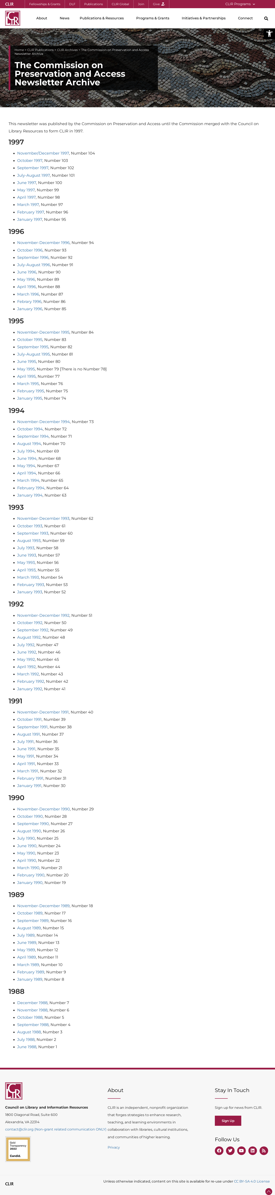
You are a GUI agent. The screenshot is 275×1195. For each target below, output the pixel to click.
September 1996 (33, 257)
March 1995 (28, 383)
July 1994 (26, 451)
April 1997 (26, 197)
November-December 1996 (43, 242)
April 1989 (26, 957)
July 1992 (25, 645)
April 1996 (26, 286)
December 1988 (32, 1002)
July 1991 (25, 741)
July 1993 (25, 548)
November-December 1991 (43, 712)
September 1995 (32, 347)
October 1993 (29, 526)
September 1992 (32, 630)
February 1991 (30, 778)
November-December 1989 (43, 906)
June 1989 (26, 942)
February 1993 (30, 584)
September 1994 (33, 436)
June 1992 (26, 652)
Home (19, 50)
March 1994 (28, 480)
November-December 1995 (43, 332)
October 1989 (30, 913)
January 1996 (29, 309)
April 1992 (26, 666)
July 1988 (26, 1039)
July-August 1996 (33, 264)
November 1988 (32, 1010)
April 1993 (26, 570)
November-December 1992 (43, 615)
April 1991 (26, 763)
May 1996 (26, 279)
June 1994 (27, 458)
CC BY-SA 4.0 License (252, 1181)
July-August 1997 (33, 175)
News (64, 18)
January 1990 (30, 882)
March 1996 (28, 294)
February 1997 (30, 212)
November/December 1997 (43, 153)
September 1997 (32, 168)
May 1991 (25, 756)
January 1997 (29, 219)
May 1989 (26, 950)
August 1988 (29, 1032)
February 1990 (30, 875)
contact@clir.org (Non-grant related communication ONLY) (55, 1129)
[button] (269, 33)
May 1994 (26, 465)
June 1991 (26, 749)
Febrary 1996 (29, 301)
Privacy (114, 1147)
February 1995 (30, 391)
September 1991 (32, 727)
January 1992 (29, 689)
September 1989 (33, 920)
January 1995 (29, 398)
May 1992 (26, 659)
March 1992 (28, 674)
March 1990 (28, 867)
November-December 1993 (43, 518)
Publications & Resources (103, 18)
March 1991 (27, 771)
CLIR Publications (40, 50)
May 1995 (26, 369)
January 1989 (29, 979)
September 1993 (32, 533)
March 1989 (28, 964)
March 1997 (28, 204)
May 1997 (26, 190)
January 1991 (29, 785)
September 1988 (33, 1024)
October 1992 (29, 622)
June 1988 (26, 1047)
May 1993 (26, 562)
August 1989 (29, 928)
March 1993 (28, 577)
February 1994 (30, 488)
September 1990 (33, 823)
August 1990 (29, 831)
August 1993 (29, 540)
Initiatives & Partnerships (205, 18)
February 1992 (30, 681)
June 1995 (26, 361)
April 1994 (26, 473)
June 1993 (26, 555)
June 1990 (27, 846)
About (42, 18)
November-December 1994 (43, 421)
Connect (246, 18)
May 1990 (26, 853)
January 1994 (30, 495)
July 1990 (26, 838)
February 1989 (30, 972)
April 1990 (26, 860)
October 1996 (30, 250)
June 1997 (26, 182)
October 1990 (30, 816)
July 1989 (26, 935)
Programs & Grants (153, 18)
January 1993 (29, 592)
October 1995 (29, 339)
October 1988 (30, 1017)
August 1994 (29, 443)
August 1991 (28, 734)
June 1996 (26, 272)
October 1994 (30, 429)
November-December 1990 (43, 809)
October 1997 (29, 160)
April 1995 (26, 376)
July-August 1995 (33, 354)
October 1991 (29, 719)
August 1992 (29, 637)
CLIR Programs (240, 4)
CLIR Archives (67, 50)
